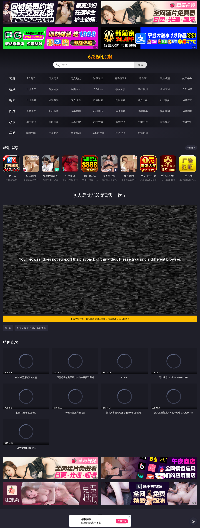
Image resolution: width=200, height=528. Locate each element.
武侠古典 (98, 122)
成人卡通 (76, 100)
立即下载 (122, 521)
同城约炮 (31, 133)
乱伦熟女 (165, 100)
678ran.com (100, 57)
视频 (12, 89)
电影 (12, 100)
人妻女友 (76, 122)
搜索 (140, 65)
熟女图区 (165, 111)
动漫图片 (98, 111)
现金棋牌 (165, 78)
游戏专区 (98, 78)
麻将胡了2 (120, 78)
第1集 (8, 327)
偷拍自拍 (54, 100)
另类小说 (143, 122)
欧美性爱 (98, 100)
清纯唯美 (143, 111)
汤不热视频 (98, 133)
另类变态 (187, 100)
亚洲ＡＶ (31, 89)
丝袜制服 (143, 89)
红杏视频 (120, 133)
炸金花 (143, 78)
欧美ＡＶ (76, 89)
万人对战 (76, 78)
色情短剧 (143, 133)
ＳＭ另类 (187, 89)
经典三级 (143, 100)
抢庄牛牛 (187, 78)
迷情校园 (120, 122)
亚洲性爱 (31, 100)
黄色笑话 (165, 122)
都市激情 (31, 122)
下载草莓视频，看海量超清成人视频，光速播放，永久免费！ (132, 319)
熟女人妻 (120, 89)
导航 (12, 133)
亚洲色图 (54, 111)
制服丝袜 (120, 100)
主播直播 (165, 89)
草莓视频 (76, 133)
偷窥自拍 (31, 111)
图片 (12, 111)
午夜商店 (54, 133)
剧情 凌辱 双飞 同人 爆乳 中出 (31, 327)
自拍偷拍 (54, 89)
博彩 (12, 78)
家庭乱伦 (54, 122)
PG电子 (31, 78)
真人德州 (54, 78)
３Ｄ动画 (98, 89)
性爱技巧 (187, 122)
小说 (12, 122)
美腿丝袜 (120, 111)
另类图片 (187, 111)
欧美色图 (76, 111)
